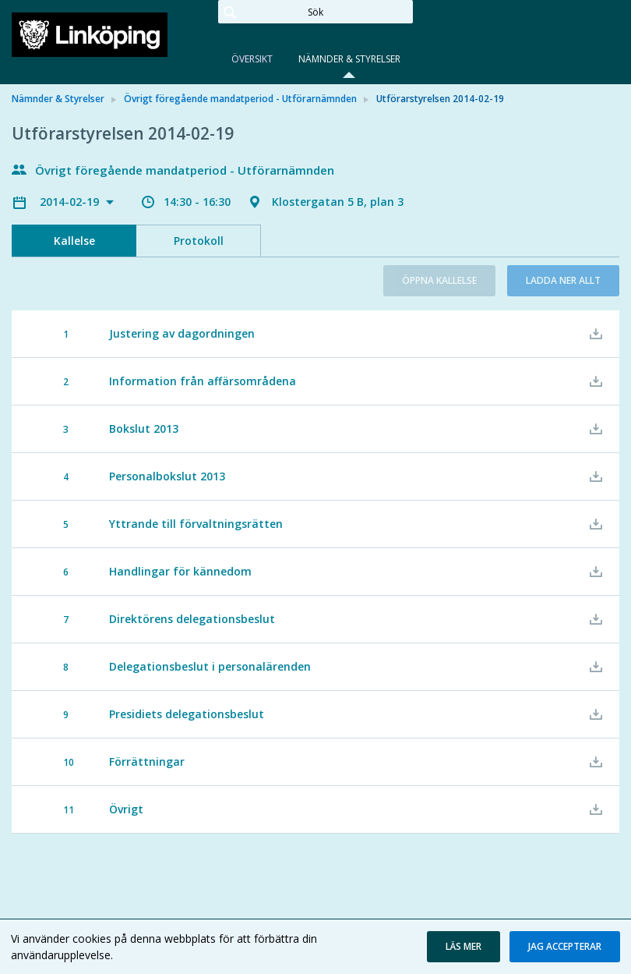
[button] (463, 946)
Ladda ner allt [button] (563, 280)
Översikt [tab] (252, 59)
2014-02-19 (71, 201)
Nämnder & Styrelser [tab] (349, 59)
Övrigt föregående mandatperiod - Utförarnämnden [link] (240, 98)
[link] (89, 34)
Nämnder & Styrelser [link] (58, 98)
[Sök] (315, 11)
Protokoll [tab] (199, 240)
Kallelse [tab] (74, 240)
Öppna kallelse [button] (439, 280)
